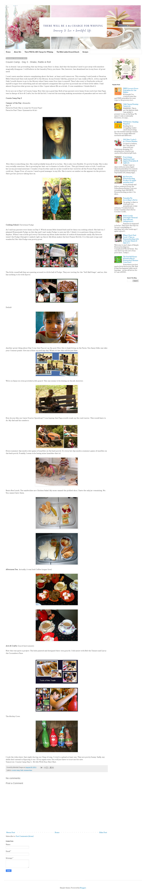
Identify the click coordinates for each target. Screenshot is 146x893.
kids (21, 770)
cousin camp (15, 770)
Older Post (103, 832)
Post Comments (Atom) (25, 836)
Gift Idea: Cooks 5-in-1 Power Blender (130, 140)
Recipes (85, 52)
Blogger (83, 888)
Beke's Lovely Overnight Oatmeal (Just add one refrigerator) (130, 218)
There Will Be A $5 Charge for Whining (39, 52)
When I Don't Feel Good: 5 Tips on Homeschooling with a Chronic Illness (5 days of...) (131, 239)
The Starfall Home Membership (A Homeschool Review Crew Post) (130, 259)
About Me (17, 52)
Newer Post (10, 832)
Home (8, 52)
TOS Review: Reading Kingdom (130, 123)
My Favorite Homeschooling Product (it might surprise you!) (129, 179)
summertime (28, 770)
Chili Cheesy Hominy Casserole (130, 105)
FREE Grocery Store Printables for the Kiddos (130, 90)
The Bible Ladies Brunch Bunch (68, 52)
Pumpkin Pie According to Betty (130, 199)
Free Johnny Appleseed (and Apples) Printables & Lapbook (130, 160)
